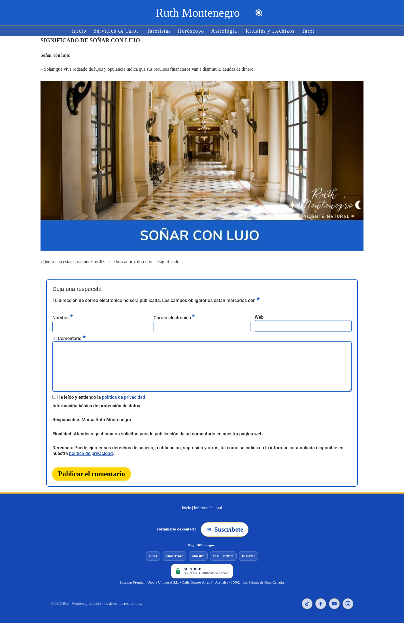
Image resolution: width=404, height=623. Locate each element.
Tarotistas (159, 31)
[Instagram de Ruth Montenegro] (348, 601)
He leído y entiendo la (101, 395)
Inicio (80, 31)
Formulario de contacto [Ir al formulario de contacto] (177, 527)
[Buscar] (259, 12)
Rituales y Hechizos (269, 31)
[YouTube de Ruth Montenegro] (334, 601)
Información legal (208, 506)
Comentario (72, 338)
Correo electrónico (174, 317)
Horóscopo (191, 31)
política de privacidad (123, 395)
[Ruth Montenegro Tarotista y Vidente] (198, 13)
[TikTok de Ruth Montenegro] (307, 601)
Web (259, 316)
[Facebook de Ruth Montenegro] (320, 601)
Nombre (62, 317)
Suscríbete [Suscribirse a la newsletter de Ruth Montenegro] (224, 527)
